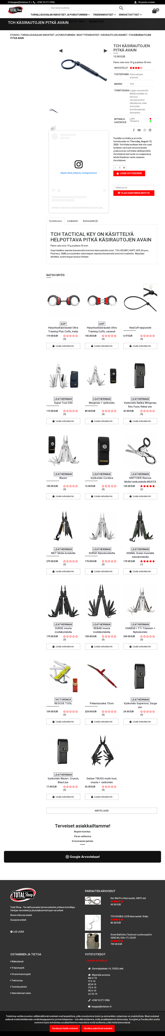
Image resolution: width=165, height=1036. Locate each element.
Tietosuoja (17, 957)
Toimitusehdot (19, 964)
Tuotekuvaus (55, 225)
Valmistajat (96, 21)
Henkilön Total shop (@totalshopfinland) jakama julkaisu (79, 212)
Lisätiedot (72, 225)
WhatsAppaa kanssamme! (104, 990)
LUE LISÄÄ (17, 909)
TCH (132, 88)
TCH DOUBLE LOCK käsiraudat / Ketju (129, 893)
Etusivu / (15, 39)
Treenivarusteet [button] (104, 14)
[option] (53, 115)
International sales (21, 970)
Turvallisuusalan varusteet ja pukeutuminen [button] (60, 14)
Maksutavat (17, 938)
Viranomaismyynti (21, 951)
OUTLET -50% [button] (77, 21)
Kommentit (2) (90, 225)
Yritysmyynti (18, 945)
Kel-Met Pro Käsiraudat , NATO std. (128, 875)
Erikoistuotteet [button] (130, 14)
